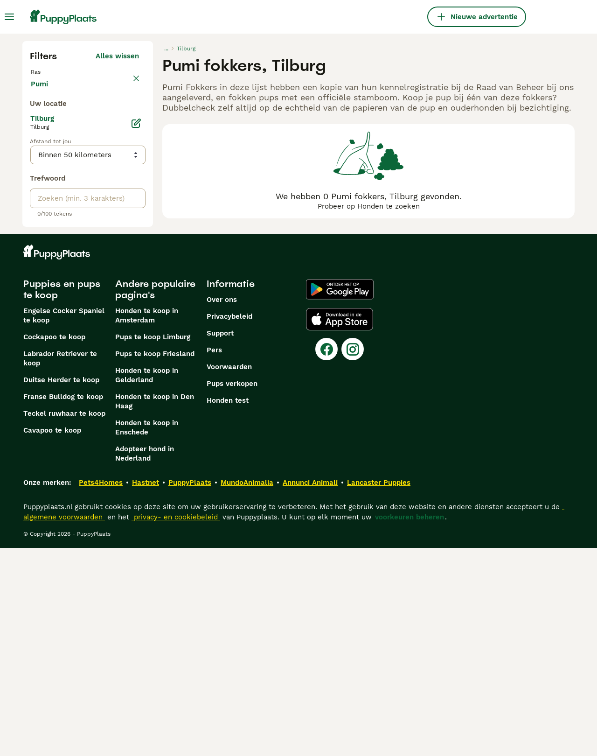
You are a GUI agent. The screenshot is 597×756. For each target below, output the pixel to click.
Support (220, 541)
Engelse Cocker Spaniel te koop (63, 523)
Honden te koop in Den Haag (154, 609)
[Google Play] (340, 497)
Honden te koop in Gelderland (146, 583)
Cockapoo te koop (54, 545)
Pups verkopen (232, 592)
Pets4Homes (101, 690)
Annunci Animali (310, 690)
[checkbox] (35, 120)
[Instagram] (352, 557)
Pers (214, 558)
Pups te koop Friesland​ (154, 562)
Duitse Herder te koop (61, 588)
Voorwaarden (229, 575)
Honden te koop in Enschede (146, 635)
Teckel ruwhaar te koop (64, 621)
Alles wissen (117, 56)
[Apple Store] (339, 527)
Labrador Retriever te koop (60, 566)
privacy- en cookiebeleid (176, 725)
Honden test (228, 608)
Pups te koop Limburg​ (152, 545)
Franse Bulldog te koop (63, 605)
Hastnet (145, 690)
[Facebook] (326, 557)
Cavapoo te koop (52, 638)
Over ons (222, 508)
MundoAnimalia (247, 690)
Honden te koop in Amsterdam (146, 523)
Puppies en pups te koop (61, 497)
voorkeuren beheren (409, 725)
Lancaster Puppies (378, 690)
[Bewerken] (136, 331)
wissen (127, 76)
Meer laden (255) (109, 290)
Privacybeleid (229, 524)
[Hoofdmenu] (9, 16)
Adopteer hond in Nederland (144, 662)
